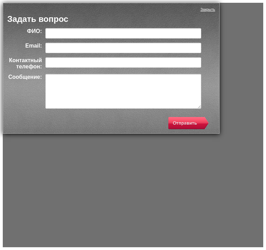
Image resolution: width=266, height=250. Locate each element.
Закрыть (208, 9)
